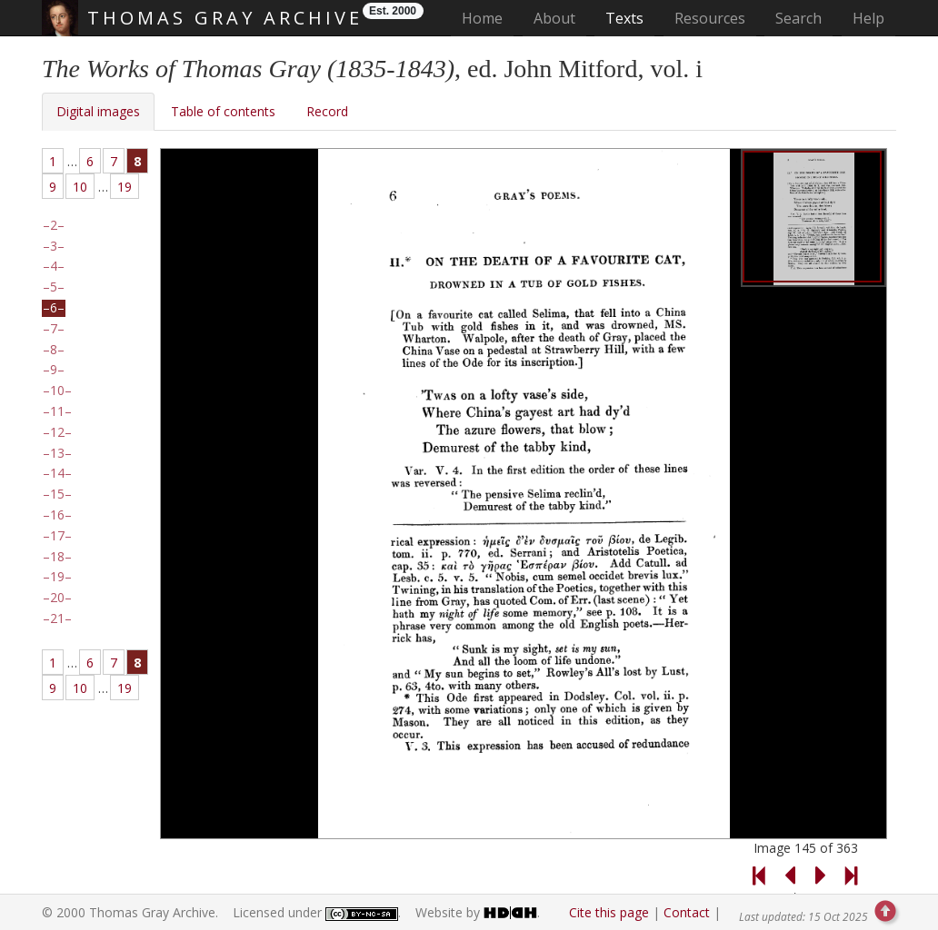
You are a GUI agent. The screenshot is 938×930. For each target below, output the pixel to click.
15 (57, 494)
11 (57, 411)
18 (57, 557)
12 (57, 432)
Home (488, 17)
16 (57, 515)
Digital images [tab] (98, 111)
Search (798, 18)
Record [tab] (327, 111)
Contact (687, 912)
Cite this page (609, 912)
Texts (624, 18)
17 (57, 536)
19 (124, 186)
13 (57, 453)
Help (868, 18)
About (554, 18)
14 (57, 473)
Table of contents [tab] (223, 111)
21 (57, 618)
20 (57, 597)
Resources (709, 18)
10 (80, 186)
